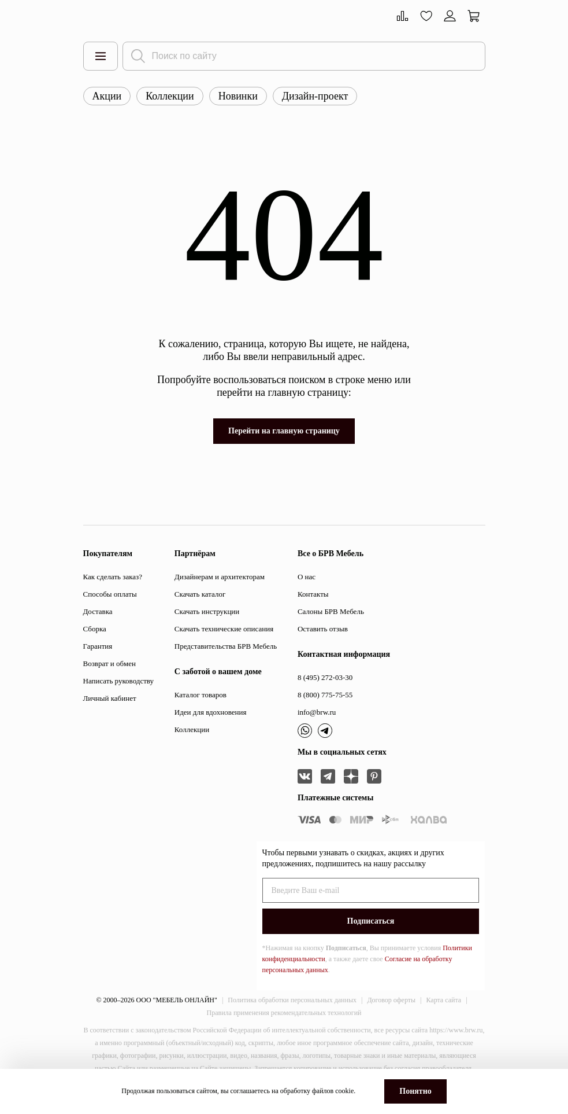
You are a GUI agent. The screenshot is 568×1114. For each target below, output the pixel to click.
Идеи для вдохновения (211, 712)
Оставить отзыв (323, 628)
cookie (344, 1091)
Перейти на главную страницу (284, 431)
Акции (107, 96)
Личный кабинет (109, 698)
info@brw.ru (317, 712)
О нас (306, 576)
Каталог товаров (201, 694)
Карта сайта (443, 1000)
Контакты (313, 594)
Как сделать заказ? (112, 576)
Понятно (415, 1091)
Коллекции (170, 96)
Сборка (94, 628)
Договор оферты (391, 1000)
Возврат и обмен (109, 663)
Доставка (98, 611)
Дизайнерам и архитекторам (220, 576)
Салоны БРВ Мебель (331, 611)
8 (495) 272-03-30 (325, 677)
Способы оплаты (110, 594)
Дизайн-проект (315, 96)
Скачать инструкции (207, 611)
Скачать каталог (200, 594)
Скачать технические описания (224, 628)
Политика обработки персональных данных (292, 1000)
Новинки (238, 96)
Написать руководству (118, 681)
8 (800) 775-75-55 (325, 694)
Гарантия (98, 646)
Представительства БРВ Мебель (226, 646)
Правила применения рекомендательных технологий (284, 1013)
